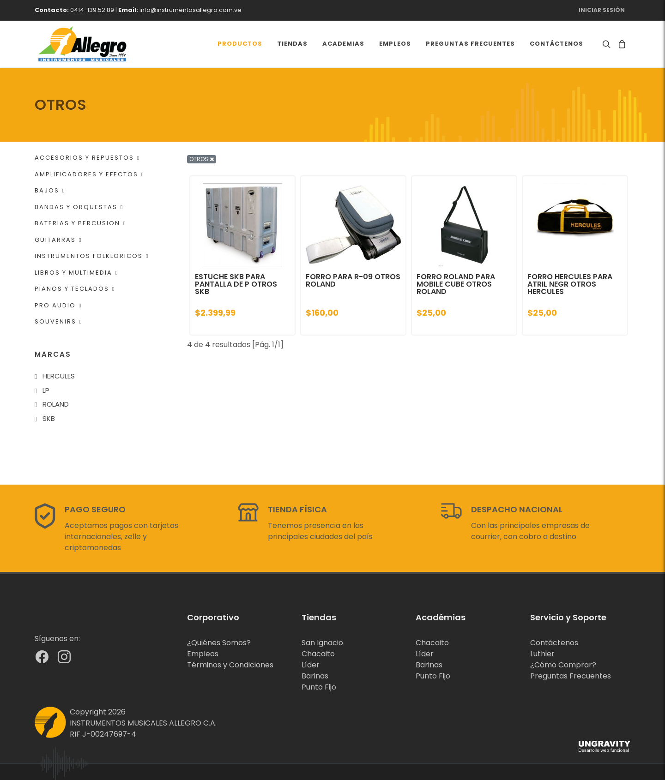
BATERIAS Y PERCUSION (80, 223)
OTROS (201, 159)
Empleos (202, 653)
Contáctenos (554, 642)
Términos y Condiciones (230, 665)
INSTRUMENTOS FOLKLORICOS (92, 256)
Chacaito (318, 653)
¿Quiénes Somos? (219, 642)
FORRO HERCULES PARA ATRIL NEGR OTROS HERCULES (569, 284)
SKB (48, 418)
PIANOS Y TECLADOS (75, 288)
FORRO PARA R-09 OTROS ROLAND (353, 280)
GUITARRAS (58, 239)
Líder (311, 665)
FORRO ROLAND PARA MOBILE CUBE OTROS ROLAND (456, 284)
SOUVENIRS (58, 321)
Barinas (315, 676)
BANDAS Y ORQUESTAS (79, 207)
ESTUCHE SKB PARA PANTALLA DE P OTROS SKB (236, 284)
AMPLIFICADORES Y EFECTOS (89, 174)
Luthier (542, 653)
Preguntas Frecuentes (570, 676)
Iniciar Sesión (602, 10)
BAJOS (50, 190)
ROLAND (55, 404)
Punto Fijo (319, 687)
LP (45, 390)
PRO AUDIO (58, 305)
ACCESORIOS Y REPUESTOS (87, 157)
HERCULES (58, 376)
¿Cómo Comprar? (563, 665)
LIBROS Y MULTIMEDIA (76, 272)
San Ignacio (322, 642)
